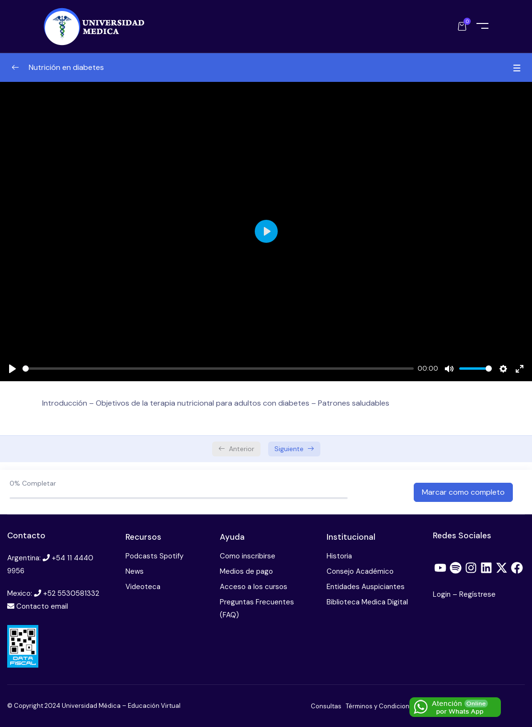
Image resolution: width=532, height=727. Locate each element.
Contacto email (42, 606)
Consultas (326, 706)
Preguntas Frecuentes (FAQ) (257, 608)
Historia (339, 556)
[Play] (12, 368)
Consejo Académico (360, 571)
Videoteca (142, 586)
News (134, 571)
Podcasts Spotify (154, 556)
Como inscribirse (247, 556)
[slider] (218, 368)
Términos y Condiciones (381, 706)
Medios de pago (246, 571)
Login (443, 594)
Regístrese (477, 594)
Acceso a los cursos (253, 586)
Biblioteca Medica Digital (367, 602)
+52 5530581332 (71, 593)
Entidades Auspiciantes (366, 586)
